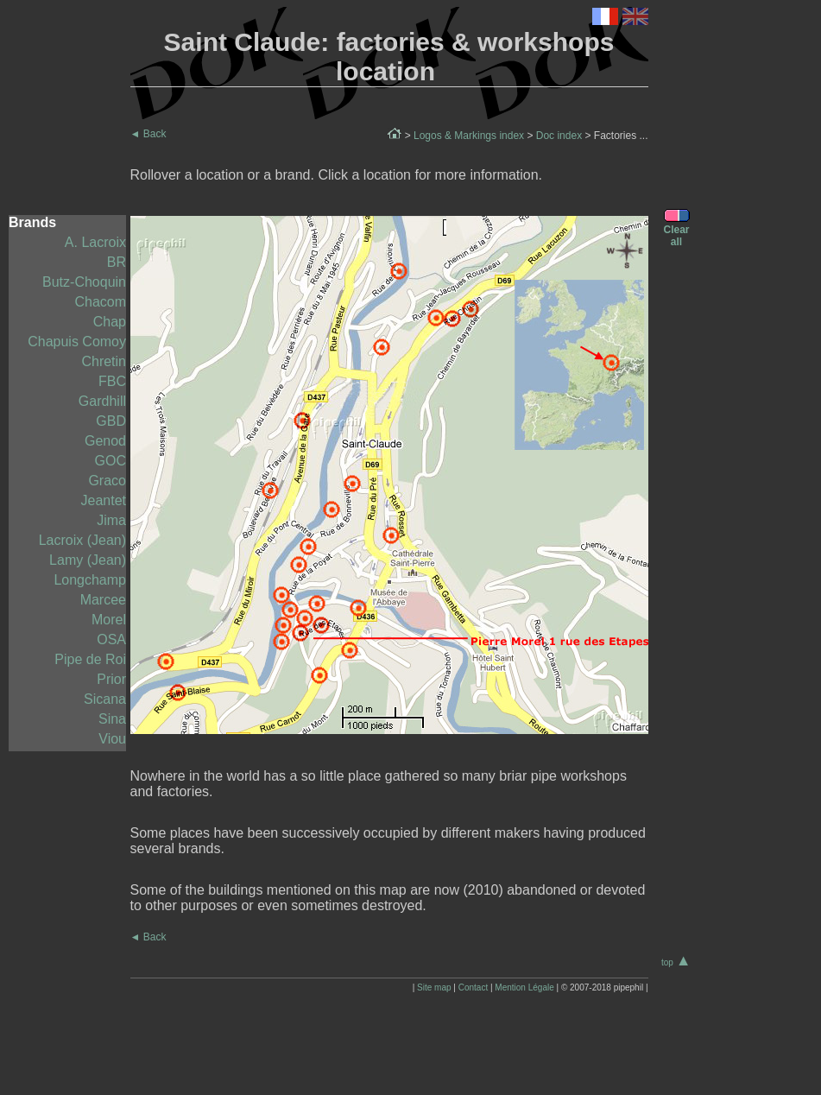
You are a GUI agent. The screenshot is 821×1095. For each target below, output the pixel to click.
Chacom (100, 301)
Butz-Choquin (84, 282)
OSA (111, 639)
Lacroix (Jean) (82, 540)
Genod (105, 441)
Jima (111, 520)
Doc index (559, 136)
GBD (111, 421)
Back (148, 134)
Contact (473, 987)
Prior (111, 679)
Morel (109, 619)
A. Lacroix (95, 242)
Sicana (105, 699)
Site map (434, 987)
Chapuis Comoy (77, 341)
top (676, 962)
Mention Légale (524, 987)
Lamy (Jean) (87, 560)
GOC (110, 460)
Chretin (103, 361)
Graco (107, 480)
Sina (112, 719)
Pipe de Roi (90, 659)
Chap (109, 321)
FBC (112, 381)
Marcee (103, 599)
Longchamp (90, 580)
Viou (112, 738)
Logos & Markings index (469, 136)
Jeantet (103, 500)
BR (116, 262)
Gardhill (102, 401)
